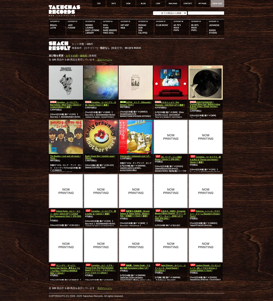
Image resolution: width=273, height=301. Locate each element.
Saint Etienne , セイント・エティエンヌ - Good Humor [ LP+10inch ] (170, 268)
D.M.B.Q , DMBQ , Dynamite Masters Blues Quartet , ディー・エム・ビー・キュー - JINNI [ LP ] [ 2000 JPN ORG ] (170, 215)
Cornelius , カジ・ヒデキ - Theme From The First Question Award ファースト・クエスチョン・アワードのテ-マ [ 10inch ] (100, 269)
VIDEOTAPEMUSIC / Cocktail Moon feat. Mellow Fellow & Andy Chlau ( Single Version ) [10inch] (205, 105)
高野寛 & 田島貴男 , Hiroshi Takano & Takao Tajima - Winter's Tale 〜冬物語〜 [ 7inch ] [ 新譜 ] (135, 213)
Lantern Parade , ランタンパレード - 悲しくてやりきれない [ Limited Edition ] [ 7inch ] (205, 268)
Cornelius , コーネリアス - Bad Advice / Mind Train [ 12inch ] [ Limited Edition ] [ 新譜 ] (65, 104)
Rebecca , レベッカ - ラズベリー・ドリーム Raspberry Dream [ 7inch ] (205, 213)
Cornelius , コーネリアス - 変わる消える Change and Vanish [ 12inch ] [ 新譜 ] (205, 159)
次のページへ (104, 59)
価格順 (83, 55)
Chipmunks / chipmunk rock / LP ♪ (135, 156)
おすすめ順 (72, 55)
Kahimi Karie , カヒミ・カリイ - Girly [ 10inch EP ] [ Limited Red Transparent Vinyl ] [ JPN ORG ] (65, 214)
